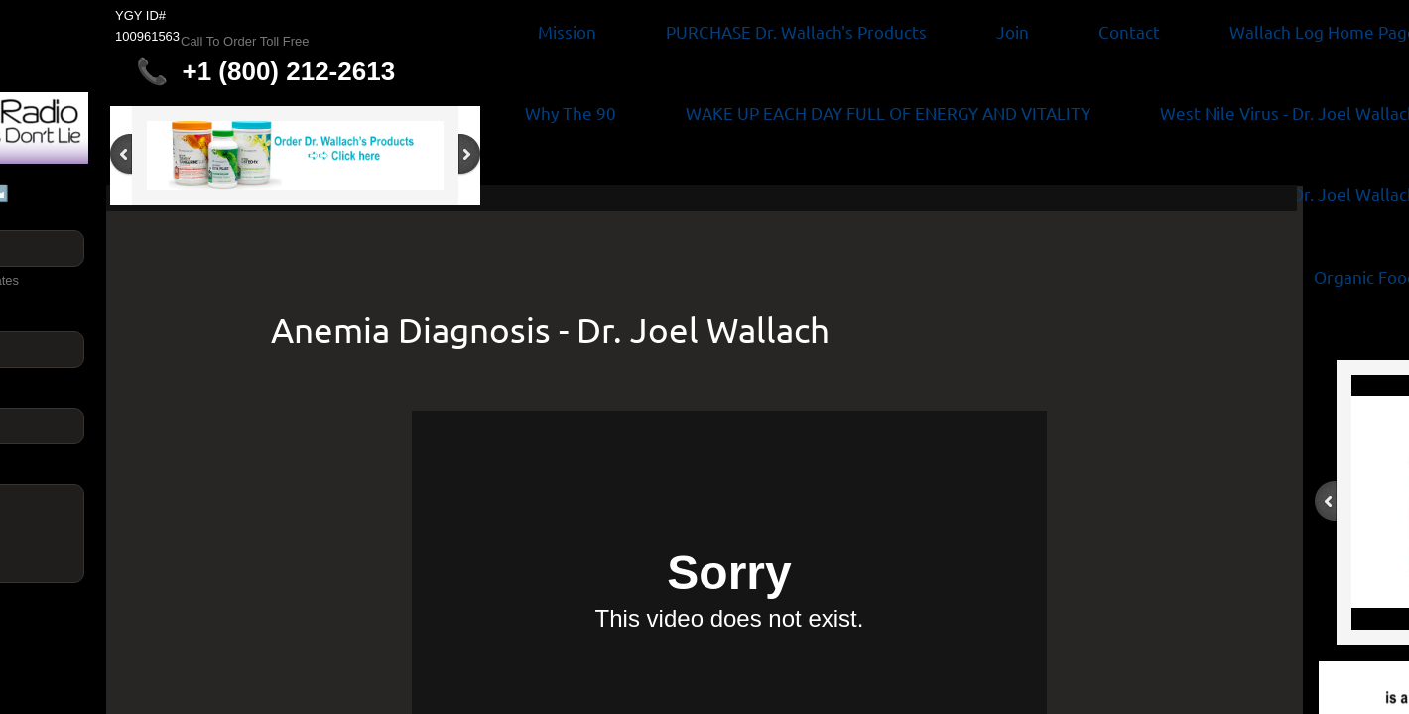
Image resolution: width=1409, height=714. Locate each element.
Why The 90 (570, 112)
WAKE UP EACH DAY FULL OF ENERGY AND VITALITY (888, 112)
